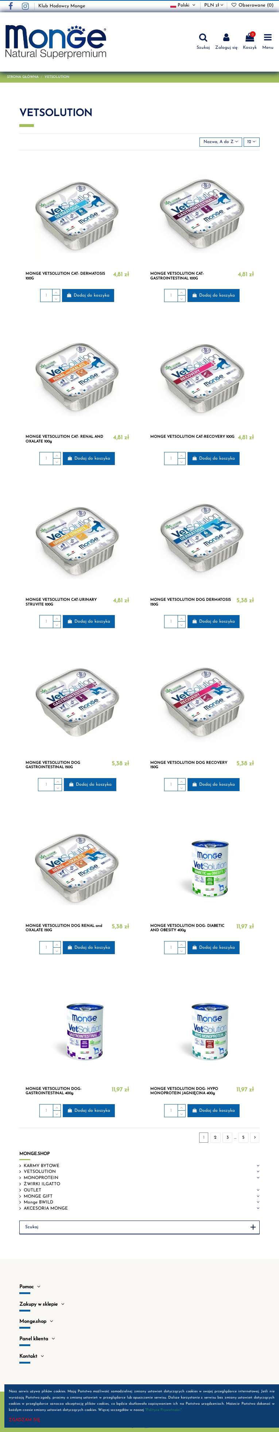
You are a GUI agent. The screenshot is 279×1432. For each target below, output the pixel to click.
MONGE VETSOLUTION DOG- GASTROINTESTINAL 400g (53, 1091)
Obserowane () (252, 5)
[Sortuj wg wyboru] (220, 142)
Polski (183, 5)
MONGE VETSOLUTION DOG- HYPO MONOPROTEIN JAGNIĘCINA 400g (184, 1091)
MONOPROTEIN (41, 1178)
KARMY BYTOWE (41, 1166)
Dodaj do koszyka (88, 295)
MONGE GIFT (38, 1196)
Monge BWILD (38, 1202)
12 (251, 141)
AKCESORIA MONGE (46, 1208)
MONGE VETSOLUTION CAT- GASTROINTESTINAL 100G (177, 276)
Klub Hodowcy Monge (61, 6)
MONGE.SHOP (34, 1154)
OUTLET (32, 1190)
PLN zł (213, 5)
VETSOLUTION (40, 1172)
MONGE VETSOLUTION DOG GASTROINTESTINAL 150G (53, 765)
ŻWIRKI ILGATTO (42, 1184)
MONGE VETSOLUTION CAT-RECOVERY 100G (192, 437)
